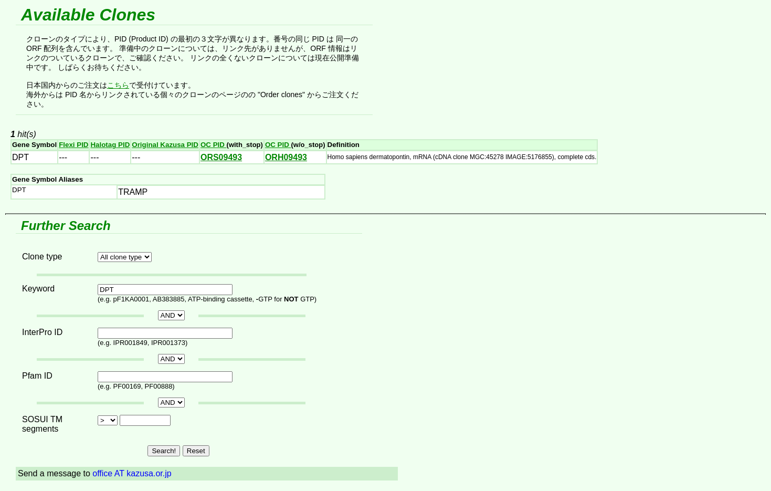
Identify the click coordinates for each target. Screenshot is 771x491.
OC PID (213, 145)
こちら (118, 85)
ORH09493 (286, 157)
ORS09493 (221, 157)
